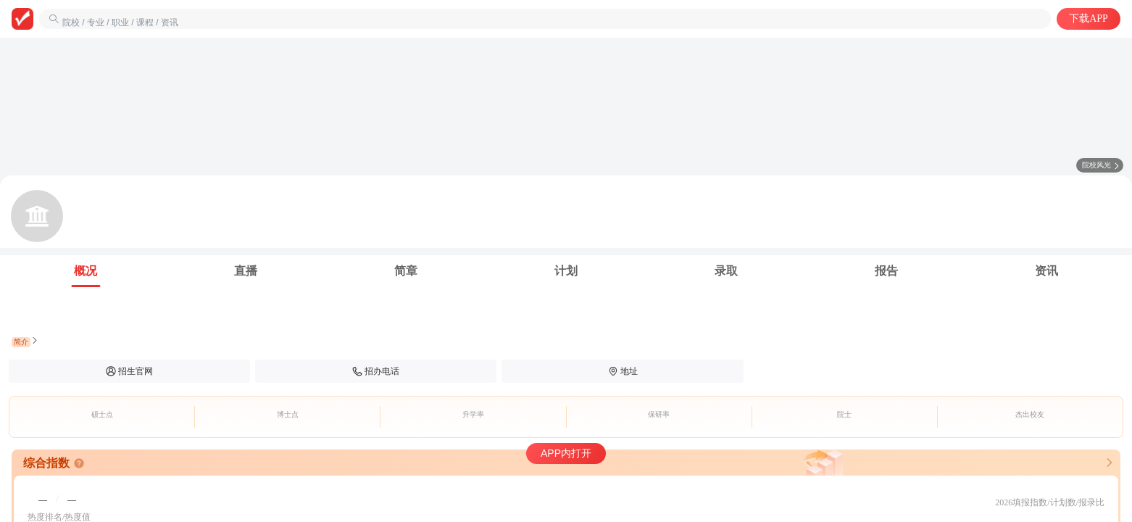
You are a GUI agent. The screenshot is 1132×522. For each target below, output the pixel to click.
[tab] (86, 271)
